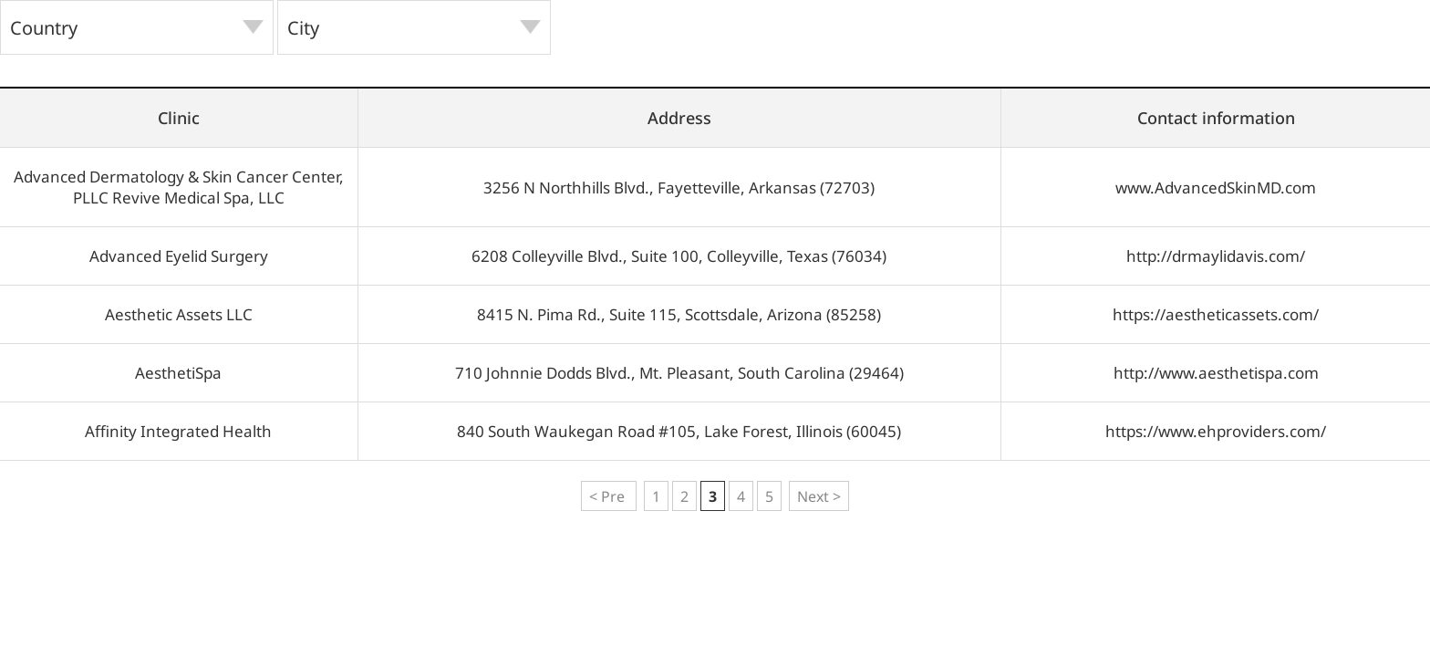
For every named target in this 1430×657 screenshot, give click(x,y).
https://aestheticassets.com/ (1216, 314)
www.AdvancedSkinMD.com (1215, 187)
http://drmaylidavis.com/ (1215, 255)
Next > (819, 496)
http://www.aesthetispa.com (1216, 372)
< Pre (608, 496)
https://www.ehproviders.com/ (1215, 431)
